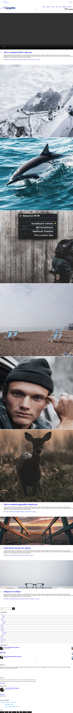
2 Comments (32, 598)
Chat (22, 59)
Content (24, 59)
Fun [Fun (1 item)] (20, 712)
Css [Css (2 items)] (18, 712)
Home (44, 6)
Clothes (14, 511)
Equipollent (12, 598)
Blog (60, 6)
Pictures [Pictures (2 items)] (29, 712)
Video (2, 641)
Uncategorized (3, 639)
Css (24, 511)
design (2, 627)
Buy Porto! (69, 6)
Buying (11, 59)
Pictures (27, 598)
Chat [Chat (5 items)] (10, 712)
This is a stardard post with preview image (12, 656)
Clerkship (15, 59)
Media (18, 59)
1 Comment (33, 59)
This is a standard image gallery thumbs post (20, 504)
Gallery (27, 59)
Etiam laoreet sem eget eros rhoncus (17, 548)
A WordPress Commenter (5, 702)
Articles (2, 614)
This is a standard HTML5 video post (18, 52)
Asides (3, 616)
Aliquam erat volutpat (12, 592)
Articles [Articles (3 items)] (2, 712)
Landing (2, 628)
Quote (2, 638)
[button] (36, 661)
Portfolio (64, 6)
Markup (17, 511)
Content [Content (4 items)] (14, 712)
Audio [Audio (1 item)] (6, 712)
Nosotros (4, 1)
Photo (2, 636)
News (3, 618)
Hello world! (2, 652)
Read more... (38, 59)
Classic (2, 625)
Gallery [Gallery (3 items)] (24, 712)
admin (7, 59)
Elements (48, 6)
